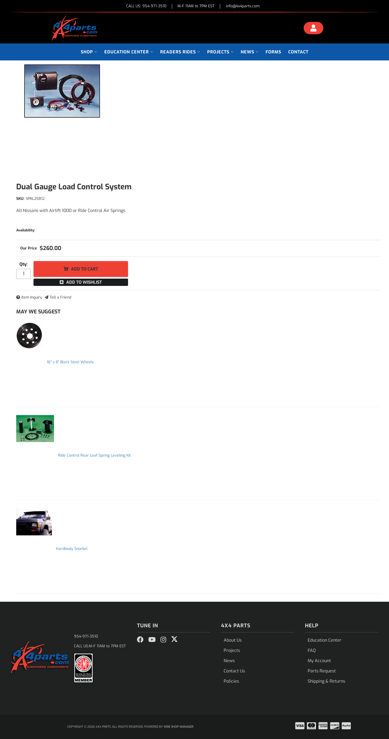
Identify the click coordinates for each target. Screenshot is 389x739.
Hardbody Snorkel (72, 548)
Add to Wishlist (84, 282)
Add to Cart (84, 269)
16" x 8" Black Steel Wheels (70, 362)
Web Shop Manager (178, 727)
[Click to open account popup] (314, 29)
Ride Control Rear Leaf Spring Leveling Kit (94, 455)
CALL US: (146, 6)
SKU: (20, 198)
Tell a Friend (60, 297)
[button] (89, 51)
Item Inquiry (31, 297)
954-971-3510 (86, 636)
